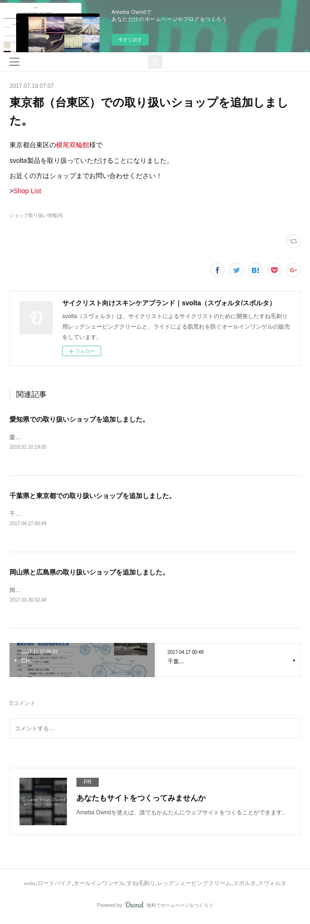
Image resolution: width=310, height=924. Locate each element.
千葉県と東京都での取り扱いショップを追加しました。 (92, 496)
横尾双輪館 (72, 145)
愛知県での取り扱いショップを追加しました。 (79, 419)
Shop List (27, 191)
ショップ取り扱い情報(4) (36, 215)
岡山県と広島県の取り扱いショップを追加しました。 (89, 573)
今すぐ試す (130, 39)
